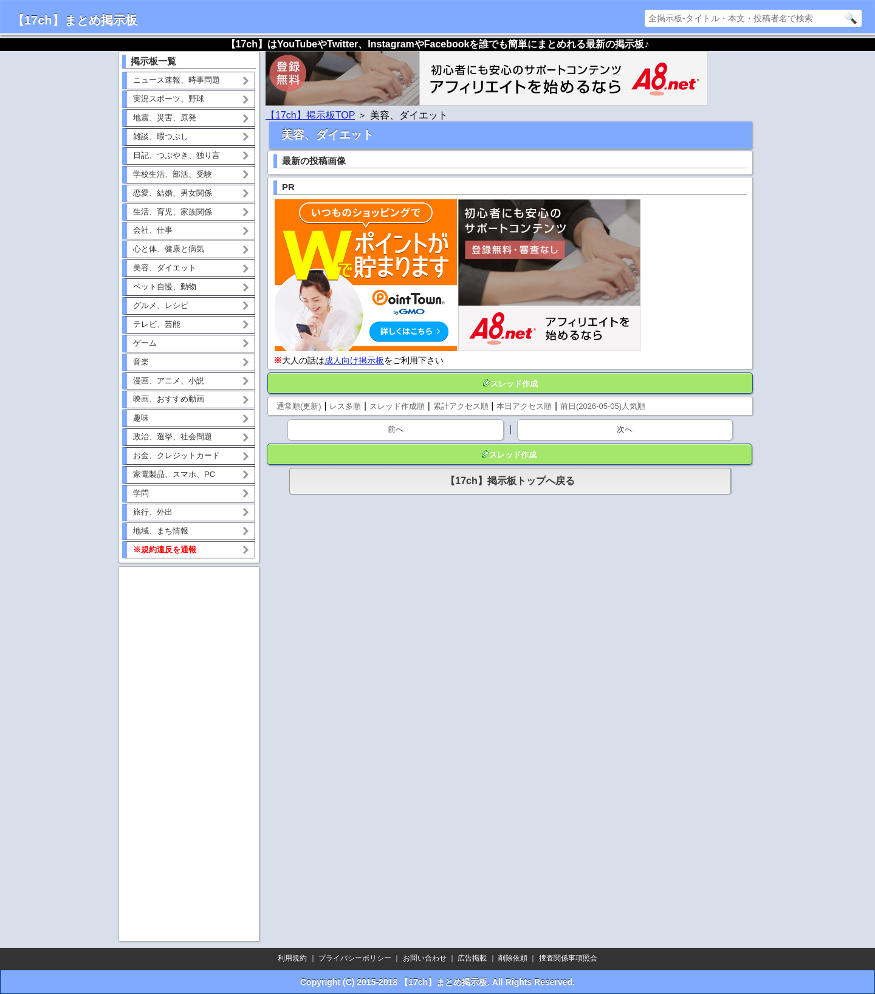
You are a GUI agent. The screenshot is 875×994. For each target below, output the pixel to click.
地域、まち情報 (160, 530)
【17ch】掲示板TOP (310, 115)
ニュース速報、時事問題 (176, 79)
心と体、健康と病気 (168, 248)
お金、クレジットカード (176, 455)
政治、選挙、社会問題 (172, 436)
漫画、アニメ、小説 (168, 380)
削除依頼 (512, 958)
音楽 (141, 361)
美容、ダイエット (164, 267)
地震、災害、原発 (164, 117)
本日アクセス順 (524, 406)
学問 (141, 493)
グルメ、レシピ (160, 305)
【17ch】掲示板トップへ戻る (509, 481)
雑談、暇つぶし (160, 136)
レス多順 (345, 406)
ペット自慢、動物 (164, 286)
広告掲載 (472, 958)
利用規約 (292, 958)
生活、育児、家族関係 (172, 211)
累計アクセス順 (461, 406)
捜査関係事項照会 (568, 958)
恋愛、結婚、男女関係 (172, 192)
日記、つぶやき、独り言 (176, 155)
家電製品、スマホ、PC (174, 474)
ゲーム (145, 343)
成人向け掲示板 (354, 360)
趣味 (141, 417)
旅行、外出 (153, 511)
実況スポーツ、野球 (168, 98)
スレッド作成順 (397, 406)
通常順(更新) (298, 406)
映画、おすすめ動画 (168, 398)
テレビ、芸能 (156, 324)
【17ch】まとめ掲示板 (74, 20)
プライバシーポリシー (354, 958)
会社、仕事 (153, 230)
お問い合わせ (425, 958)
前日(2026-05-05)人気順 (602, 406)
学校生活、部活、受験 (172, 174)
